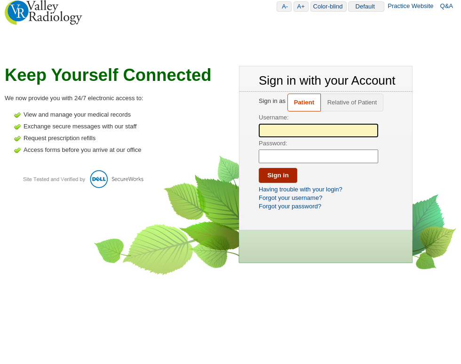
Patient (304, 102)
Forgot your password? (290, 206)
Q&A (446, 5)
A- (286, 6)
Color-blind (329, 6)
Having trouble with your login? (300, 189)
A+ (302, 6)
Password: (273, 143)
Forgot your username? (290, 197)
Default (369, 6)
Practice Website (410, 5)
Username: (274, 117)
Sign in (277, 175)
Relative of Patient (352, 102)
